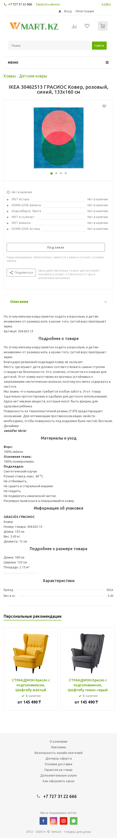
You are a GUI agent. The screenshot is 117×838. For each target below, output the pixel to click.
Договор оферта (58, 758)
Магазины (58, 747)
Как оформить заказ (58, 781)
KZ (104, 4)
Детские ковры (33, 76)
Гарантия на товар (58, 769)
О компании (58, 741)
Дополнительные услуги (58, 775)
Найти (99, 45)
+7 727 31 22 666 (20, 4)
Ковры (10, 76)
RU (109, 4)
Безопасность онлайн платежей (59, 752)
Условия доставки (58, 764)
